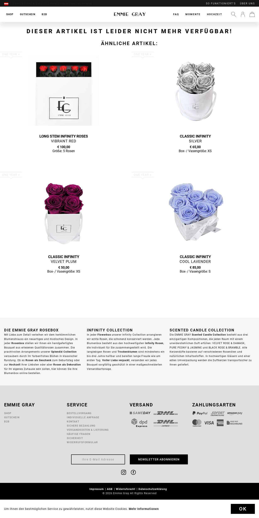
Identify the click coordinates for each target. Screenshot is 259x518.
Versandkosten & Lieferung (88, 429)
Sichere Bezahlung (81, 425)
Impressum (97, 489)
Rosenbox (17, 343)
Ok (243, 509)
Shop (7, 413)
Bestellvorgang (79, 413)
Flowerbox (104, 334)
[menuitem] (8, 3)
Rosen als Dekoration (67, 364)
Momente (193, 14)
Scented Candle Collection (209, 334)
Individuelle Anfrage (83, 417)
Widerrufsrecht (126, 489)
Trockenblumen (127, 351)
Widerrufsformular (82, 442)
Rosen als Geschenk (38, 360)
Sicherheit (75, 438)
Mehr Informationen (144, 509)
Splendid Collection (64, 351)
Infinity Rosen (154, 343)
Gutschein (11, 417)
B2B (7, 421)
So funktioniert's (221, 3)
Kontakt (73, 421)
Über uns (247, 3)
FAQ (176, 14)
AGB (110, 489)
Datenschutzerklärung (153, 489)
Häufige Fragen (78, 434)
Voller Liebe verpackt (116, 360)
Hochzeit (214, 14)
